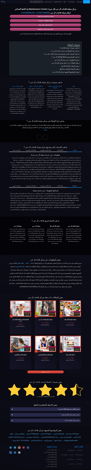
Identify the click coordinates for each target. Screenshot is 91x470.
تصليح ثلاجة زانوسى (58, 434)
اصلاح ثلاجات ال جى (64, 454)
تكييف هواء (21, 263)
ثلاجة (27, 263)
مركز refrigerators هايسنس (49, 437)
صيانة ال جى (86, 1)
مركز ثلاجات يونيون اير (33, 437)
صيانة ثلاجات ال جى (79, 463)
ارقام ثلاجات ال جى (70, 459)
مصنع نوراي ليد (48, 440)
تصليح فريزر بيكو (19, 434)
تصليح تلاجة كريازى (46, 434)
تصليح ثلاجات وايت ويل (72, 434)
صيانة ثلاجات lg (79, 450)
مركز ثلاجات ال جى (79, 459)
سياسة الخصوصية (57, 1)
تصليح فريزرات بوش (66, 437)
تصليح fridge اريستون (32, 434)
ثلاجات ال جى (71, 463)
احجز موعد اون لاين (48, 1)
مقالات (64, 1)
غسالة (32, 263)
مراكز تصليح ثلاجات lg (71, 450)
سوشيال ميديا (71, 1)
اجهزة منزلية (79, 1)
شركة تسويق (57, 440)
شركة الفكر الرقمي (36, 440)
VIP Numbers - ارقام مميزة (21, 440)
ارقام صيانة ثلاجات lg (79, 454)
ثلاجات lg (71, 454)
